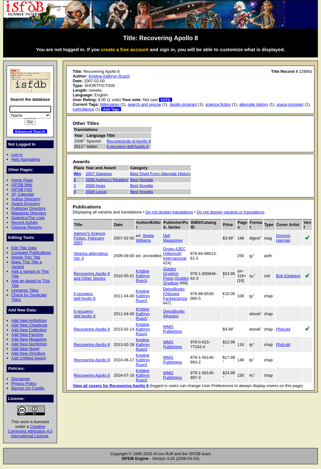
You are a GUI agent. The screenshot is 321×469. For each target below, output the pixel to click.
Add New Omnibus (28, 353)
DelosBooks (174, 289)
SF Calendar (22, 194)
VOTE (165, 100)
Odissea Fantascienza (175, 296)
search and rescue (144, 104)
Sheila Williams (145, 238)
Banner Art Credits (28, 388)
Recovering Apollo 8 (92, 329)
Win (77, 173)
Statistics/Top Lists (28, 217)
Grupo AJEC (174, 248)
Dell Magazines (173, 238)
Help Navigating (25, 159)
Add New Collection (29, 329)
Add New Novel (25, 348)
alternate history (253, 104)
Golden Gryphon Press (171, 274)
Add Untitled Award (28, 358)
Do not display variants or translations (231, 212)
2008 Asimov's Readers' (107, 179)
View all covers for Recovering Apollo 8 (111, 385)
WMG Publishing (172, 329)
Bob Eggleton (288, 275)
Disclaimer (20, 378)
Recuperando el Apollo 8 (129, 141)
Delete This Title (25, 257)
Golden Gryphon (176, 280)
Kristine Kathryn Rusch (109, 76)
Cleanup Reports (26, 227)
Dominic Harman (283, 238)
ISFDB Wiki (21, 184)
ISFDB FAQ (22, 189)
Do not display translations (169, 212)
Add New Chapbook (29, 325)
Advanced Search (30, 131)
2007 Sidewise (99, 173)
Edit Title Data (24, 247)
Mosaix (170, 316)
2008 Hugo (95, 185)
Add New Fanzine (27, 334)
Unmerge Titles (25, 290)
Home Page (22, 180)
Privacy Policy (24, 383)
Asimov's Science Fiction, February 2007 (89, 238)
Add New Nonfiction (29, 344)
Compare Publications (31, 252)
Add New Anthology (29, 320)
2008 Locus (96, 191)
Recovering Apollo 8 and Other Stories (92, 276)
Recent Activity (24, 222)
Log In (17, 154)
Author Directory (26, 199)
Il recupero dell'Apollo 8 (128, 146)
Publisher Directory (28, 208)
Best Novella (141, 179)
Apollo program (183, 104)
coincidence (83, 109)
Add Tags (111, 109)
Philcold (283, 329)
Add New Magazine (28, 339)
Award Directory (25, 203)
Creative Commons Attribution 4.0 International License (30, 431)
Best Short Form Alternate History (160, 173)
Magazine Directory (28, 213)
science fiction (218, 104)
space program (289, 104)
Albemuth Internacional (174, 256)
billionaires (109, 104)
